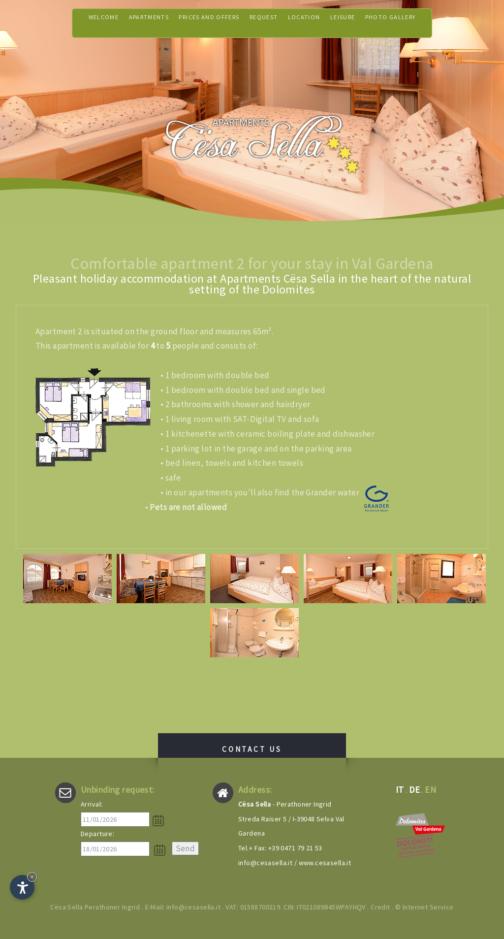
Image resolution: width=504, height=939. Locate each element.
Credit (380, 907)
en (430, 789)
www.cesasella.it (325, 862)
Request (266, 23)
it (400, 789)
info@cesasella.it (265, 862)
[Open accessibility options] (22, 887)
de (414, 789)
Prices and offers (202, 23)
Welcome (78, 23)
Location (312, 23)
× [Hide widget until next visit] (32, 876)
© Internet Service (424, 907)
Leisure (357, 23)
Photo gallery (412, 23)
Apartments (130, 23)
